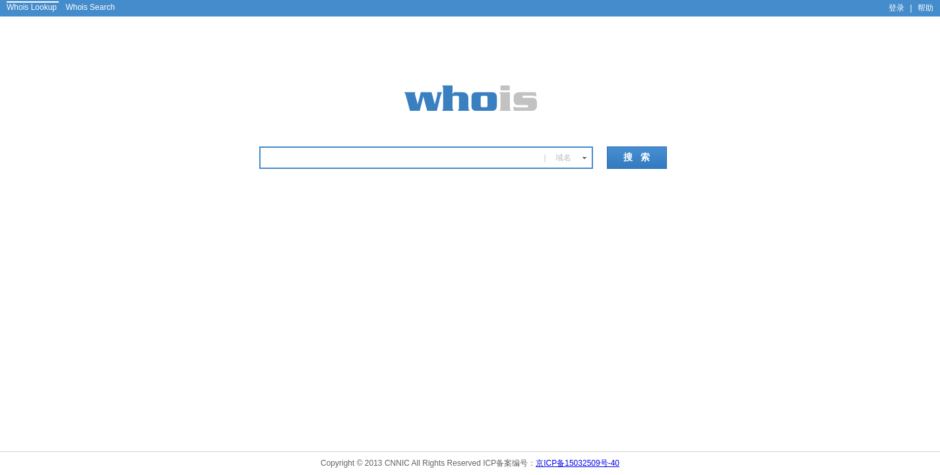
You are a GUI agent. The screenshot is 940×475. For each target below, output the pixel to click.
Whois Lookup (32, 7)
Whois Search (90, 7)
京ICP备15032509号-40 (577, 463)
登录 (896, 8)
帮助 (925, 8)
